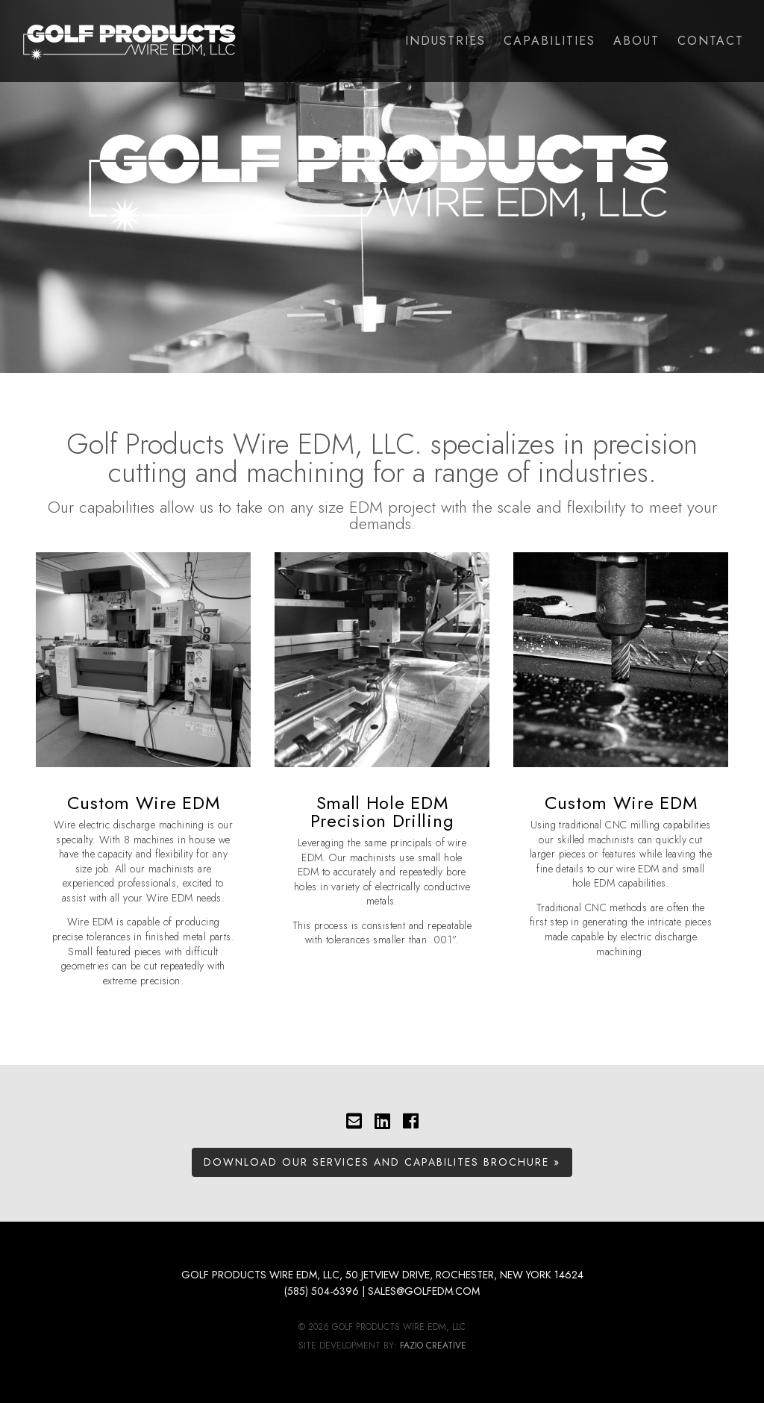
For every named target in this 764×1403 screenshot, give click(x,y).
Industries (445, 40)
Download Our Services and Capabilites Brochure (376, 1161)
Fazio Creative (433, 1345)
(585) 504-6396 (321, 1291)
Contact (710, 40)
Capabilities (549, 40)
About (636, 40)
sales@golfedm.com (424, 1291)
